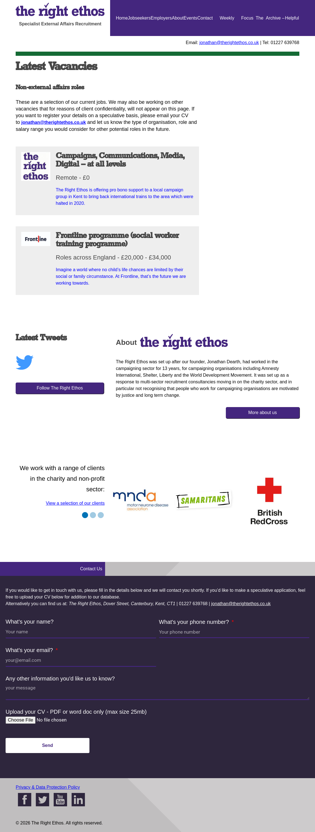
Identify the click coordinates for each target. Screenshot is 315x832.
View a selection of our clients (75, 503)
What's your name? (30, 622)
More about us (262, 412)
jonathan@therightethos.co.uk (229, 42)
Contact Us (205, 36)
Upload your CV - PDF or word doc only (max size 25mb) (76, 712)
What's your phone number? (195, 622)
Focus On (247, 36)
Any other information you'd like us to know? (60, 678)
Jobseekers (139, 18)
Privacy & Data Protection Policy (48, 787)
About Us (178, 36)
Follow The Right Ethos (60, 388)
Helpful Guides (292, 36)
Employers (161, 18)
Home (122, 18)
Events (190, 18)
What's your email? (30, 650)
